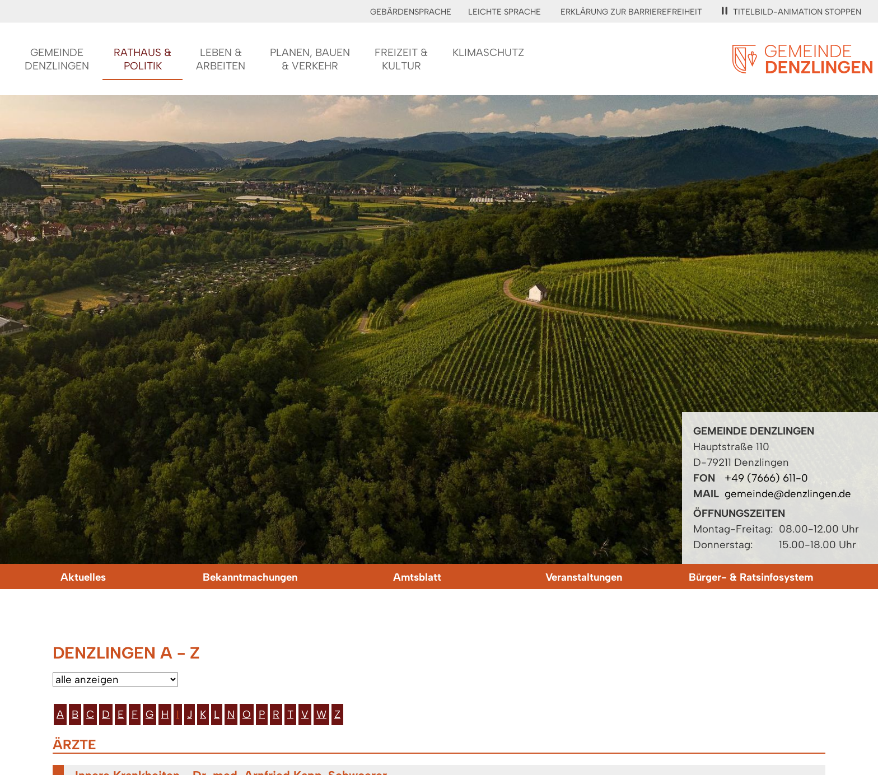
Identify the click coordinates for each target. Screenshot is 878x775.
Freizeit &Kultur (401, 59)
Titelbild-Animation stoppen (791, 12)
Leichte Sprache (504, 12)
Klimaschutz (488, 52)
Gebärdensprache (410, 12)
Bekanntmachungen (250, 577)
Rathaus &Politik (142, 59)
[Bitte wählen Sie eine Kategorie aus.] (115, 679)
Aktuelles (83, 577)
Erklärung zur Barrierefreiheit (631, 12)
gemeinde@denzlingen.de (788, 493)
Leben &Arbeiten (220, 59)
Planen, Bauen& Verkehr (310, 59)
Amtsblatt (417, 577)
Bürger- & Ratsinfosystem (751, 577)
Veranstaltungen (583, 577)
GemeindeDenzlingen (57, 59)
